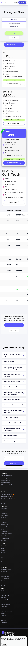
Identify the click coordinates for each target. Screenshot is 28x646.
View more (3, 503)
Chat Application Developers (7, 535)
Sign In (15, 2)
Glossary (3, 593)
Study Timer (3, 620)
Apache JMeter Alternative (7, 583)
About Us (3, 608)
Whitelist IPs (4, 602)
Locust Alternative (5, 578)
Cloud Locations (4, 606)
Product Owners (4, 515)
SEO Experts (4, 508)
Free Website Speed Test (7, 494)
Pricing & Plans (4, 545)
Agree (4, 644)
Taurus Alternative (5, 580)
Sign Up (3, 550)
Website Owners (4, 524)
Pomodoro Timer (4, 618)
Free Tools (3, 590)
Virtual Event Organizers (6, 533)
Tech (2, 559)
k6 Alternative (4, 571)
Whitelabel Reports (5, 604)
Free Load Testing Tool (7, 496)
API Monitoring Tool (5, 482)
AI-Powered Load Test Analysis (8, 484)
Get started (22, 2)
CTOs (2, 529)
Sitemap (3, 564)
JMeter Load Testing (5, 480)
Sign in (2, 548)
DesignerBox (4, 622)
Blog (2, 557)
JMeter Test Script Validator (8, 498)
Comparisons (4, 561)
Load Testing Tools (5, 599)
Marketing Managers (5, 526)
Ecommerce (3, 520)
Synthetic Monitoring (5, 487)
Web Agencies (4, 513)
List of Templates (5, 595)
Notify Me (14, 463)
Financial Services (5, 538)
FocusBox (3, 615)
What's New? (4, 597)
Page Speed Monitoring (6, 475)
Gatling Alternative (5, 576)
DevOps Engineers (5, 517)
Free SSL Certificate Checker (8, 501)
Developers (3, 511)
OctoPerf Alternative (5, 574)
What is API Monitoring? (6, 611)
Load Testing (4, 478)
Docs (2, 555)
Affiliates (3, 552)
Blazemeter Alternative (6, 569)
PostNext (3, 613)
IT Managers (4, 522)
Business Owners (5, 531)
